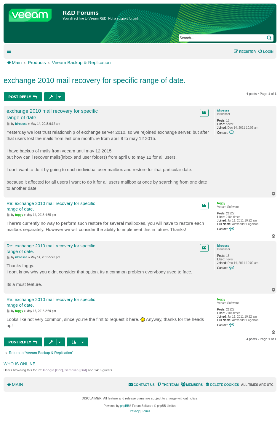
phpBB (124, 405)
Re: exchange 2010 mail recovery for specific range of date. (51, 206)
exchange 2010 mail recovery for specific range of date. (94, 80)
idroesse (223, 110)
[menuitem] (265, 51)
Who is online (19, 364)
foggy (221, 203)
